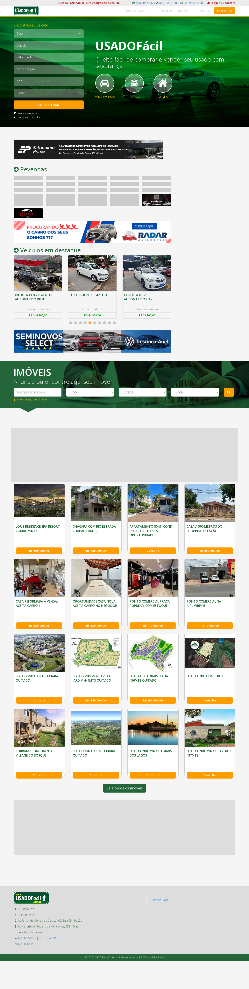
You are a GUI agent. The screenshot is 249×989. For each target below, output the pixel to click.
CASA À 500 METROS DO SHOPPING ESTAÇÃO (204, 530)
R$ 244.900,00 (38, 317)
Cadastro (229, 3)
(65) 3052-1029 (145, 3)
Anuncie (224, 11)
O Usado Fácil (26, 958)
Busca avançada (25, 113)
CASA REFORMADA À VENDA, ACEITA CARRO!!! (208, 599)
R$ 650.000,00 (210, 546)
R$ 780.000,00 (96, 546)
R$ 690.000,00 (39, 546)
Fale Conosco (26, 964)
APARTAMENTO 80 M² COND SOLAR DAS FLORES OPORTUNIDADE (151, 532)
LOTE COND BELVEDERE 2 (148, 736)
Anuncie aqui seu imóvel (30, 401)
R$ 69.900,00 (147, 317)
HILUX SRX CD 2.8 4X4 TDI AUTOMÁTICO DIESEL (34, 297)
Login (213, 3)
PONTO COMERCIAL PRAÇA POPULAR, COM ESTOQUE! (93, 669)
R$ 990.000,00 (96, 754)
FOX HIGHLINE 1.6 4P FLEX (89, 295)
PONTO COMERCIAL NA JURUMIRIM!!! (147, 669)
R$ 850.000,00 (39, 754)
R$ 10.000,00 (153, 685)
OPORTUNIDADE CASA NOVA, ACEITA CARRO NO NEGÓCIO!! (38, 669)
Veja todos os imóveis (124, 837)
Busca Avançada (152, 11)
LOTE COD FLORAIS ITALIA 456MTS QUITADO (92, 738)
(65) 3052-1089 (168, 3)
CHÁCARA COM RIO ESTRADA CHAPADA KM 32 (94, 530)
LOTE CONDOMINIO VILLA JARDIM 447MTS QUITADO (35, 738)
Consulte (152, 546)
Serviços (204, 11)
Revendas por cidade (28, 117)
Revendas (174, 11)
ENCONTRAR (48, 105)
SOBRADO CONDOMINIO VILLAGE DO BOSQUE (205, 738)
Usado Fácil (159, 949)
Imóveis (189, 11)
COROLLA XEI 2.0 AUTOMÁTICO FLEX (139, 297)
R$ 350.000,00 (210, 615)
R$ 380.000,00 (39, 685)
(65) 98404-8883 (193, 3)
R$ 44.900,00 (92, 317)
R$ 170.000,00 (96, 685)
